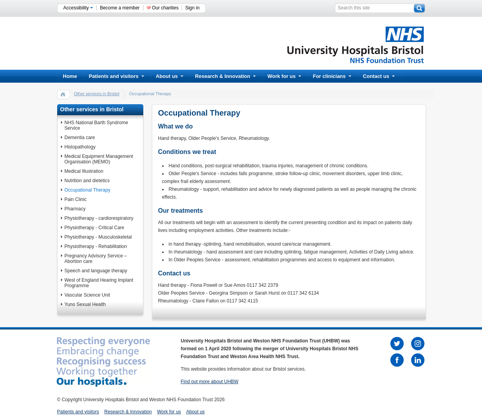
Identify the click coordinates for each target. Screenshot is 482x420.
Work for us (284, 76)
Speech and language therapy (96, 270)
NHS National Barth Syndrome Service (96, 125)
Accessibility (78, 8)
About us (169, 76)
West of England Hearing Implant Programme (99, 282)
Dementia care (80, 137)
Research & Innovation (225, 76)
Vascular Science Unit (87, 295)
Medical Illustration (84, 171)
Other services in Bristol (96, 93)
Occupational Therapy (87, 190)
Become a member (119, 8)
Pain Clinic (76, 199)
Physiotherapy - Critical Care (95, 227)
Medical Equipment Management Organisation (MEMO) (99, 159)
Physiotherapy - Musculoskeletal (98, 237)
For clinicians (332, 76)
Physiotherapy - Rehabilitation (96, 246)
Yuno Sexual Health (85, 304)
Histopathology (80, 147)
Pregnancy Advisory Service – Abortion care (96, 258)
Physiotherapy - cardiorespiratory (99, 218)
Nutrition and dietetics (87, 180)
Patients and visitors (116, 76)
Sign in (192, 8)
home (63, 94)
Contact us (379, 76)
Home (70, 76)
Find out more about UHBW (209, 381)
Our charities (165, 8)
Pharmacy (75, 209)
